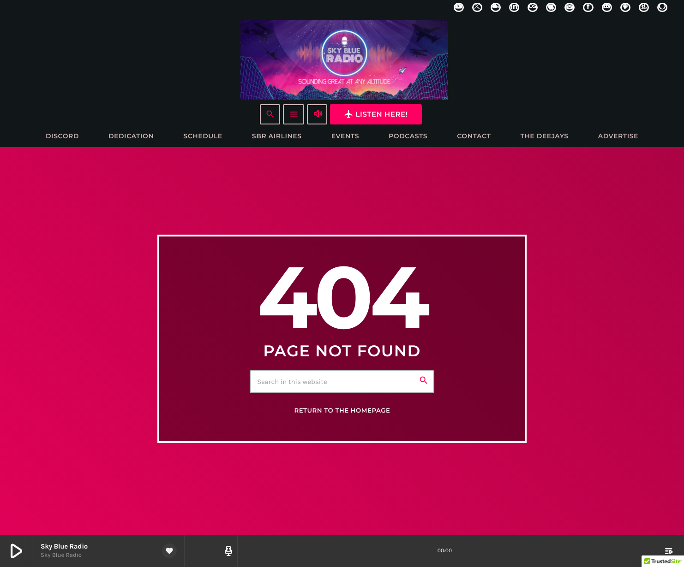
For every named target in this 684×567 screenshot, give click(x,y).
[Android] (625, 7)
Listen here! (376, 114)
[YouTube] (459, 7)
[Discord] (607, 7)
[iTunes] (551, 7)
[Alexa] (662, 7)
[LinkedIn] (514, 7)
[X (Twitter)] (477, 7)
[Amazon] (644, 7)
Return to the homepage (342, 411)
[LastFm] (533, 7)
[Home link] (344, 59)
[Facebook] (588, 7)
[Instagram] (569, 7)
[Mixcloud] (496, 7)
